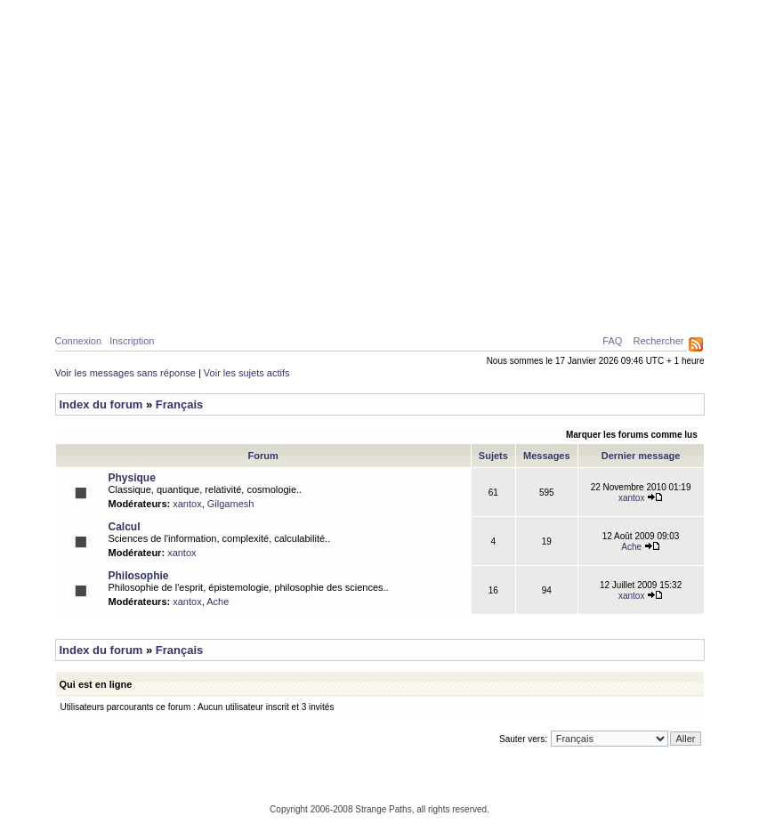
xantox (187, 503)
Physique (148, 304)
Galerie (368, 304)
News (426, 304)
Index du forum (101, 404)
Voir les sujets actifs (247, 373)
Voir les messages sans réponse (125, 373)
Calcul (215, 304)
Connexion (78, 340)
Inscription (131, 340)
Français (179, 404)
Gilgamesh (230, 503)
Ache (640, 547)
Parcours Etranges (380, 81)
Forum (480, 304)
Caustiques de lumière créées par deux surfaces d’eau (566, 262)
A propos (545, 304)
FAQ (612, 340)
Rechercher (659, 340)
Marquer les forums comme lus (632, 435)
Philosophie (291, 304)
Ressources (628, 304)
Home (86, 304)
